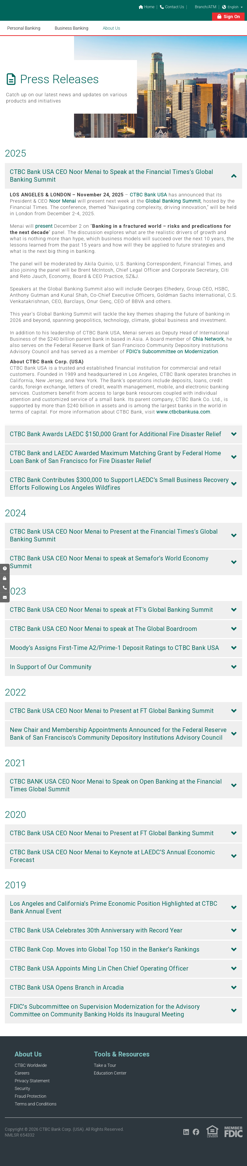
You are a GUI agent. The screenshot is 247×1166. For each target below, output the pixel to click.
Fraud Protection (30, 1096)
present (44, 226)
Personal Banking (23, 28)
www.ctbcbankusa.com (183, 412)
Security (22, 1088)
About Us (111, 28)
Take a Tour (105, 1065)
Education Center (110, 1073)
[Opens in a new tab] (186, 1132)
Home (146, 7)
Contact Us (171, 7)
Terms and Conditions (35, 1103)
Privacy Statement (32, 1080)
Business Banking (71, 28)
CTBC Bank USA (148, 195)
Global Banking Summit (173, 201)
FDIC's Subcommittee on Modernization (172, 351)
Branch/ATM (202, 7)
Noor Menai (62, 201)
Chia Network (208, 339)
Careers (22, 1073)
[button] (242, 7)
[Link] (38, 13)
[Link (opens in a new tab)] (212, 1131)
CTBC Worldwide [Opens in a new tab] (31, 1065)
